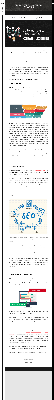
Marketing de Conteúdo (41, 170)
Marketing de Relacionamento (33, 332)
